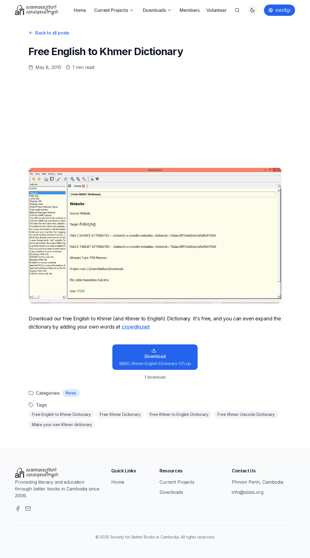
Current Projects (114, 10)
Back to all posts (49, 33)
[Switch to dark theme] (252, 10)
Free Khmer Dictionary (120, 414)
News (71, 392)
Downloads (157, 10)
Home (80, 10)
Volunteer (216, 10)
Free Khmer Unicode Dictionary (245, 414)
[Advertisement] (155, 119)
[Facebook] (18, 508)
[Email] (28, 508)
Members (190, 10)
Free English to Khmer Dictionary (61, 414)
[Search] (237, 10)
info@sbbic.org (247, 492)
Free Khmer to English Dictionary (179, 414)
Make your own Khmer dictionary (62, 424)
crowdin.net (136, 327)
